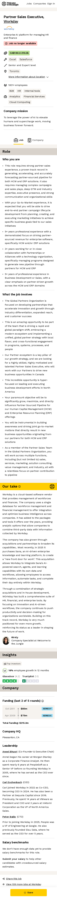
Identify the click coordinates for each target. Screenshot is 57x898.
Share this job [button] (12, 878)
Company (35, 140)
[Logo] (10, 4)
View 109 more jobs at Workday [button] (21, 884)
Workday (11, 21)
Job (18, 140)
